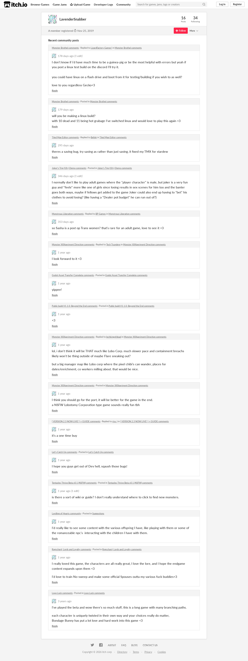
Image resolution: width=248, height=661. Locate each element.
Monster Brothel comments (65, 47)
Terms (136, 651)
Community (123, 4)
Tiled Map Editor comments (65, 137)
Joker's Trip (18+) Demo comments (69, 168)
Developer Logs (103, 4)
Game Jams (60, 4)
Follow (181, 30)
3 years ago (64, 601)
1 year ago (64, 252)
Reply (55, 90)
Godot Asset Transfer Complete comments (73, 275)
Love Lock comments (62, 593)
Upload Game (80, 4)
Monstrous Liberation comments (68, 213)
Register (237, 4)
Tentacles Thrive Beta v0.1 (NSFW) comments (74, 482)
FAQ (123, 645)
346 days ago (66, 176)
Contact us (150, 645)
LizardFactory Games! (101, 47)
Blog (134, 645)
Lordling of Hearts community (66, 513)
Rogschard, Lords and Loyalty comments (71, 549)
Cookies (162, 651)
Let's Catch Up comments (64, 452)
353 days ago (66, 221)
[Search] (204, 4)
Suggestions (98, 513)
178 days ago (66, 55)
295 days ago (66, 145)
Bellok (94, 137)
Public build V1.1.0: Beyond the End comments (74, 306)
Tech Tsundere (113, 244)
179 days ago (66, 109)
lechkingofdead (113, 336)
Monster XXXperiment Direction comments (73, 244)
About (112, 645)
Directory (122, 651)
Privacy (148, 651)
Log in (222, 4)
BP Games (101, 213)
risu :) (114, 421)
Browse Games (40, 4)
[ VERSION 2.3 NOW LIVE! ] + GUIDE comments (76, 421)
